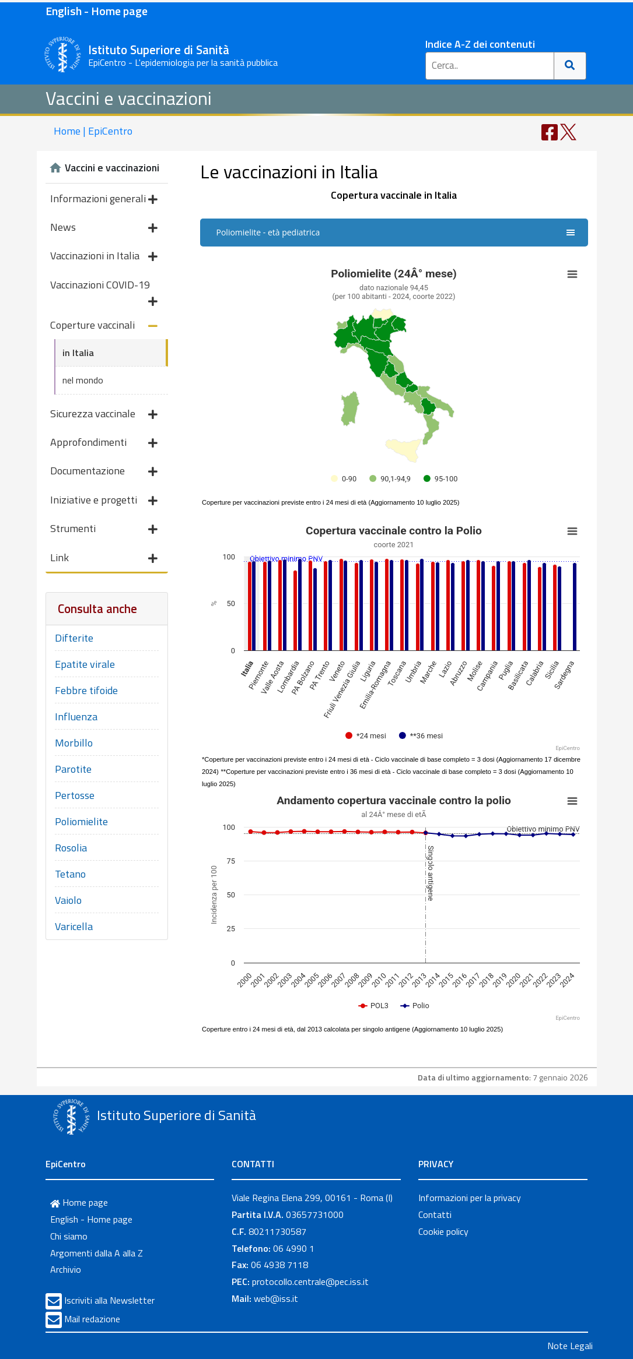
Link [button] (104, 559)
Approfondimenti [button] (104, 443)
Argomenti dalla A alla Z (96, 1253)
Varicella (74, 926)
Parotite (73, 769)
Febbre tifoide (86, 690)
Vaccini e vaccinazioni (129, 98)
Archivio (65, 1269)
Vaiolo (68, 900)
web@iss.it (276, 1298)
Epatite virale (85, 664)
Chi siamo (69, 1236)
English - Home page (97, 11)
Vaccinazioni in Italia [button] (104, 257)
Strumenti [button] (104, 529)
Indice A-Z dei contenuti (480, 44)
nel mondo (82, 380)
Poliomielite (81, 821)
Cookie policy (443, 1231)
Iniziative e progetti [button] (104, 501)
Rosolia (71, 847)
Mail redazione (92, 1319)
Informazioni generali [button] (104, 200)
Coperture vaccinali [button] (104, 326)
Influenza (76, 716)
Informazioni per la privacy (469, 1198)
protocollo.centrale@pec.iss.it (310, 1281)
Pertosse (75, 795)
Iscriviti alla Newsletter (109, 1300)
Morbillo (74, 743)
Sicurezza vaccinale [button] (104, 415)
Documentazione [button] (104, 472)
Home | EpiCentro (93, 131)
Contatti (435, 1214)
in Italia (78, 353)
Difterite (74, 638)
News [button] (104, 228)
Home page (79, 1202)
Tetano (70, 874)
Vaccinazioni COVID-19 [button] (104, 288)
